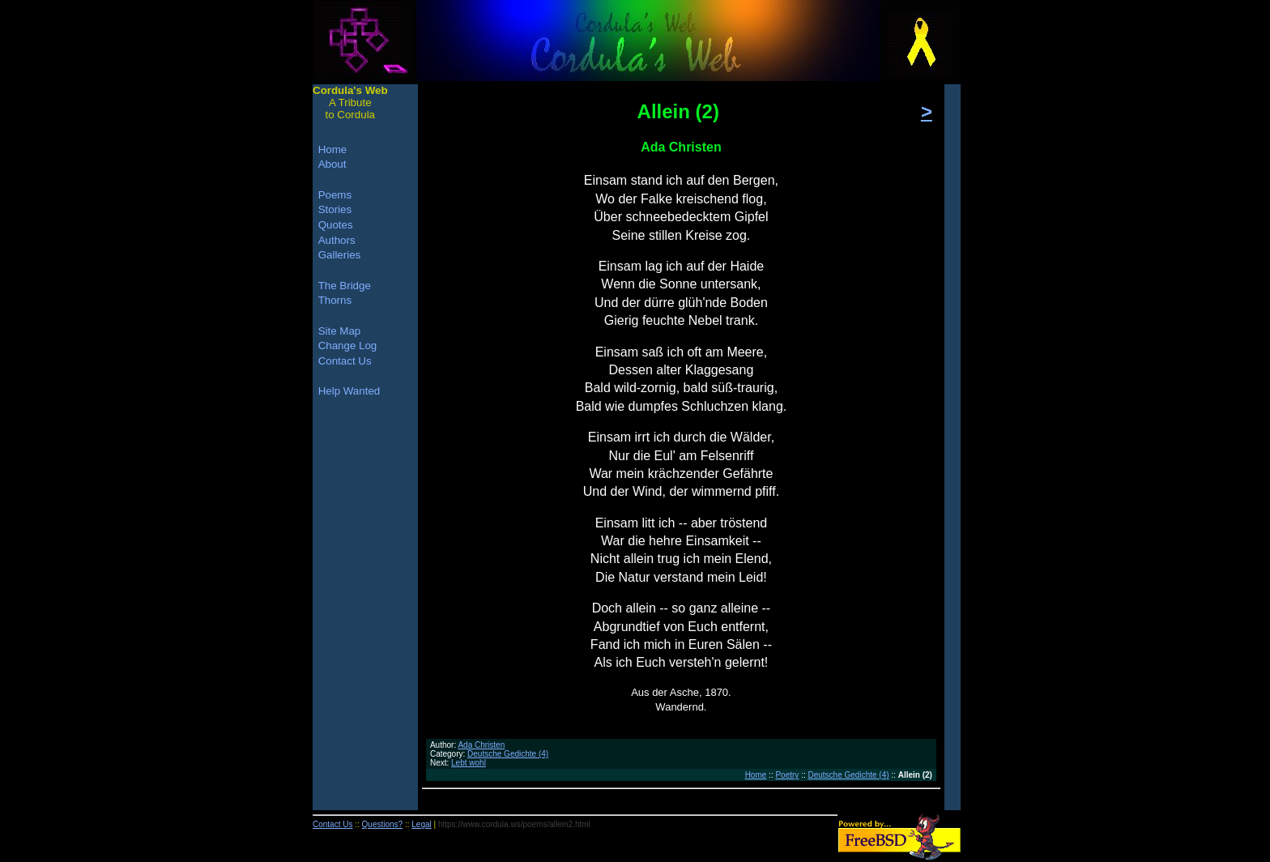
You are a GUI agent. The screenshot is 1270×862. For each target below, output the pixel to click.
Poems (335, 195)
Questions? (382, 824)
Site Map (339, 331)
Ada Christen (481, 744)
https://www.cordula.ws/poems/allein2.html (514, 824)
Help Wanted (349, 391)
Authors (337, 240)
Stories (335, 209)
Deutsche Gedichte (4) (507, 753)
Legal (421, 824)
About (332, 164)
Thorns (335, 300)
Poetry (787, 774)
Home (756, 774)
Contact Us (345, 361)
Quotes (335, 225)
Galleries (339, 255)
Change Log (347, 345)
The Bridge (344, 286)
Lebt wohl (468, 762)
